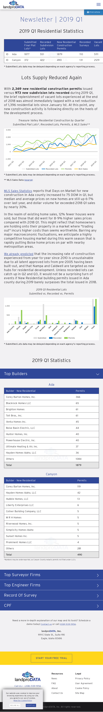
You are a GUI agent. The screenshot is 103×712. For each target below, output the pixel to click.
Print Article (93, 12)
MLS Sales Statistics (19, 191)
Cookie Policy (82, 688)
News (54, 679)
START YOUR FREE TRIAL (51, 658)
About (55, 688)
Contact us (46, 624)
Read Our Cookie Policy (23, 700)
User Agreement (84, 683)
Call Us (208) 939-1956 (27, 686)
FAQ (54, 683)
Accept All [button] (31, 705)
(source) (28, 180)
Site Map (79, 693)
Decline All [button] (15, 705)
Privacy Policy (82, 679)
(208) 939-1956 (68, 624)
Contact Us (57, 693)
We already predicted (20, 254)
